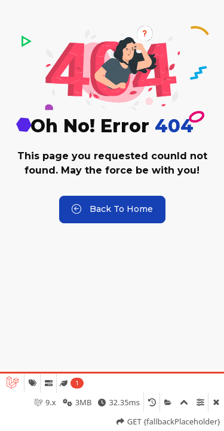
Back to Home (112, 209)
